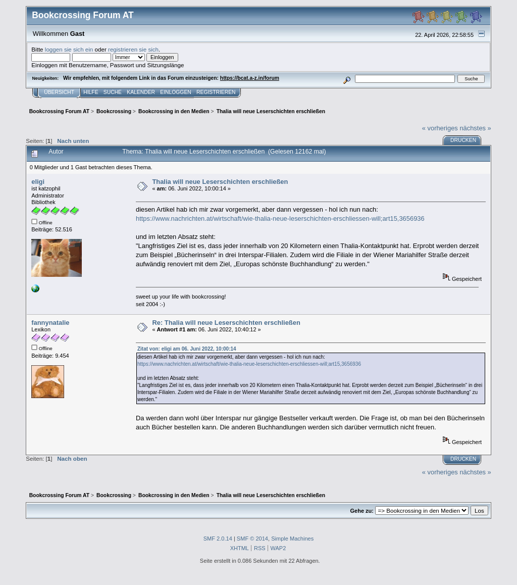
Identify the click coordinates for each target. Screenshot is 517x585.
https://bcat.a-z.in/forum (249, 78)
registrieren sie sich (133, 49)
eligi (37, 181)
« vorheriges (440, 128)
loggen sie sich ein (69, 49)
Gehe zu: (362, 511)
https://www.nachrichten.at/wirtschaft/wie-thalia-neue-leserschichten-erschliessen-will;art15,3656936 (280, 218)
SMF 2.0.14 (217, 538)
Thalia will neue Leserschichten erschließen (220, 181)
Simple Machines (292, 538)
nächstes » (475, 128)
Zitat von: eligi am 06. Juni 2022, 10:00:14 (186, 349)
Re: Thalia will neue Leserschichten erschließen (226, 322)
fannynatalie (50, 322)
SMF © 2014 (252, 538)
